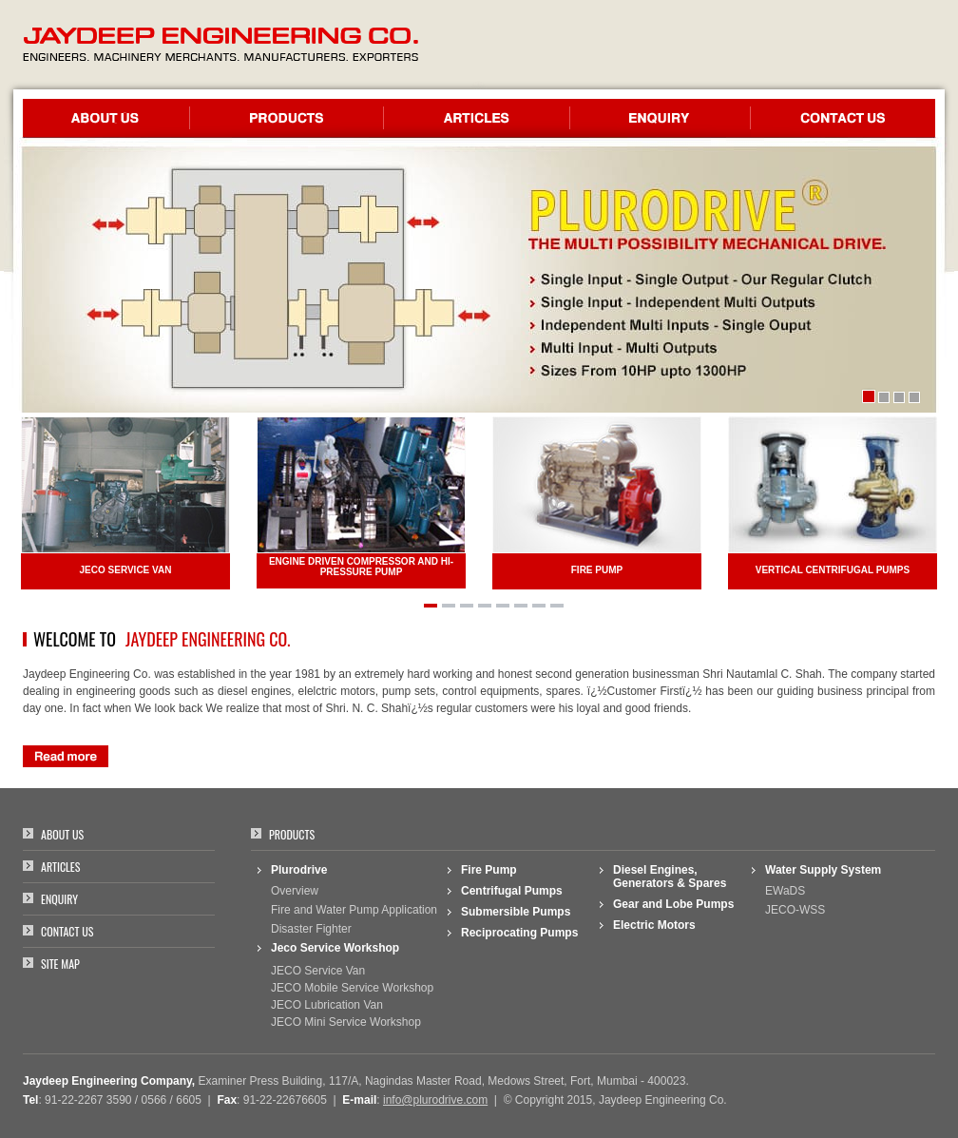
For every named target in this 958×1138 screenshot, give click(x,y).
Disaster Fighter (311, 928)
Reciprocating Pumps (519, 932)
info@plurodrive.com (435, 1100)
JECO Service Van (318, 970)
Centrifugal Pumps (512, 890)
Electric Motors (654, 925)
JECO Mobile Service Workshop (352, 987)
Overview (294, 890)
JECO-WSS (795, 909)
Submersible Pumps (515, 911)
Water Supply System (823, 870)
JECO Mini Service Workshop (346, 1022)
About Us (62, 834)
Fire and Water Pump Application (354, 909)
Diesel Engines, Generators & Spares (669, 876)
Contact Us (67, 931)
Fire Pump (489, 870)
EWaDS (785, 890)
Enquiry (59, 899)
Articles (60, 866)
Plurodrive (299, 870)
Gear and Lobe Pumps (673, 904)
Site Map (60, 963)
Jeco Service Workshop (335, 948)
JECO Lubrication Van (327, 1005)
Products (292, 834)
